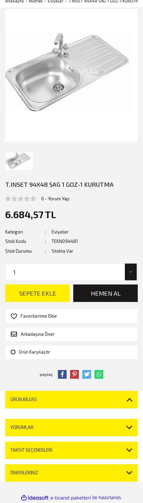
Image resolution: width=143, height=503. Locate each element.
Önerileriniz (24, 472)
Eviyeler (60, 232)
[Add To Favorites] (71, 316)
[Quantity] (71, 272)
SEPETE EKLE (37, 293)
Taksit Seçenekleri (31, 450)
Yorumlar (21, 427)
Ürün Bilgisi (23, 399)
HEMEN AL (106, 293)
